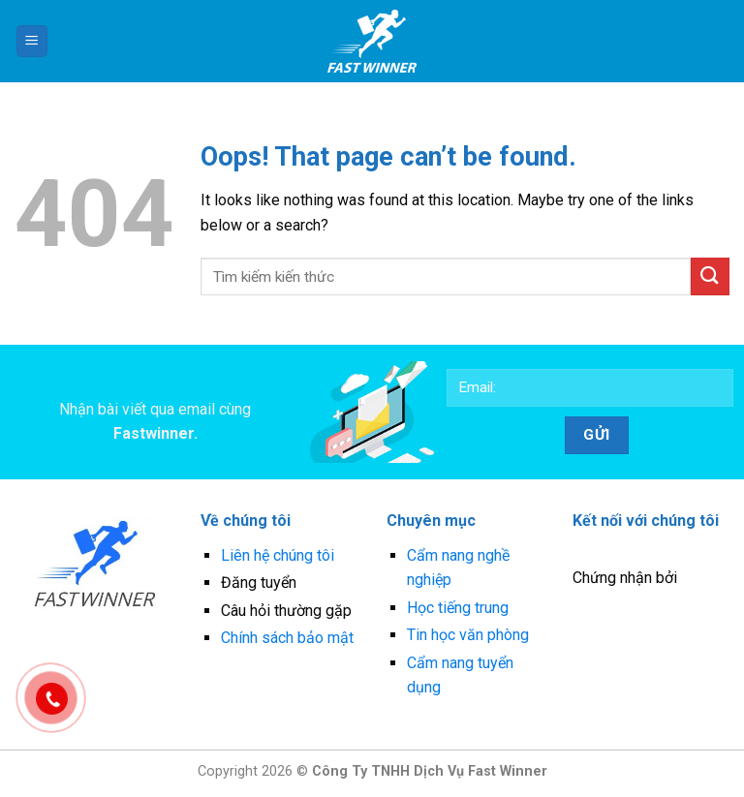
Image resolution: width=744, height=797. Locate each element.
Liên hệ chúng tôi (277, 555)
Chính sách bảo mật (287, 637)
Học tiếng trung (458, 607)
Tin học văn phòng (468, 635)
